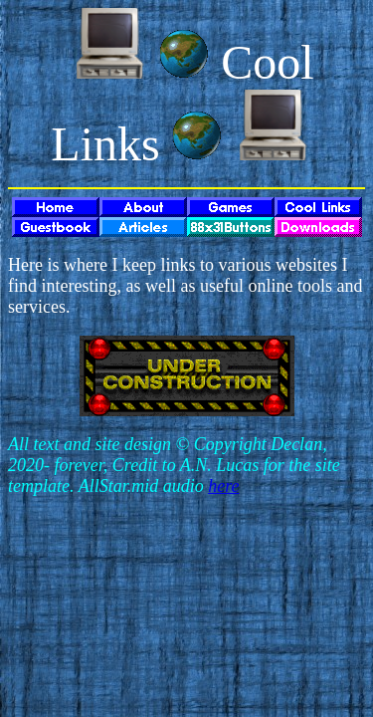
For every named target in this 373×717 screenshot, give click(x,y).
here (223, 486)
